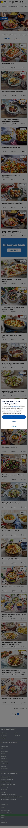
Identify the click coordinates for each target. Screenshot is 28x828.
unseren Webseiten (15, 406)
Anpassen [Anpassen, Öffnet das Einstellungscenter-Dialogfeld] (14, 421)
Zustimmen (14, 417)
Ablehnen (14, 426)
